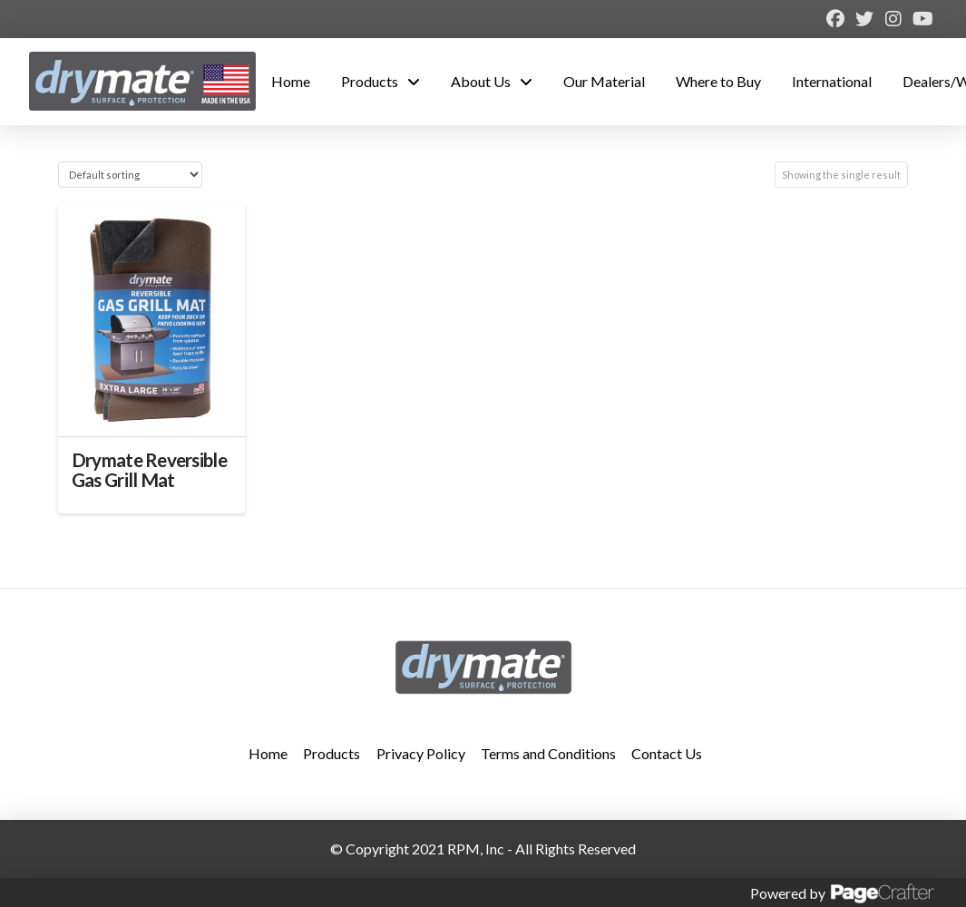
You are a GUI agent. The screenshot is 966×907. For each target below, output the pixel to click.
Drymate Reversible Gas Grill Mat (149, 470)
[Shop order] (130, 174)
